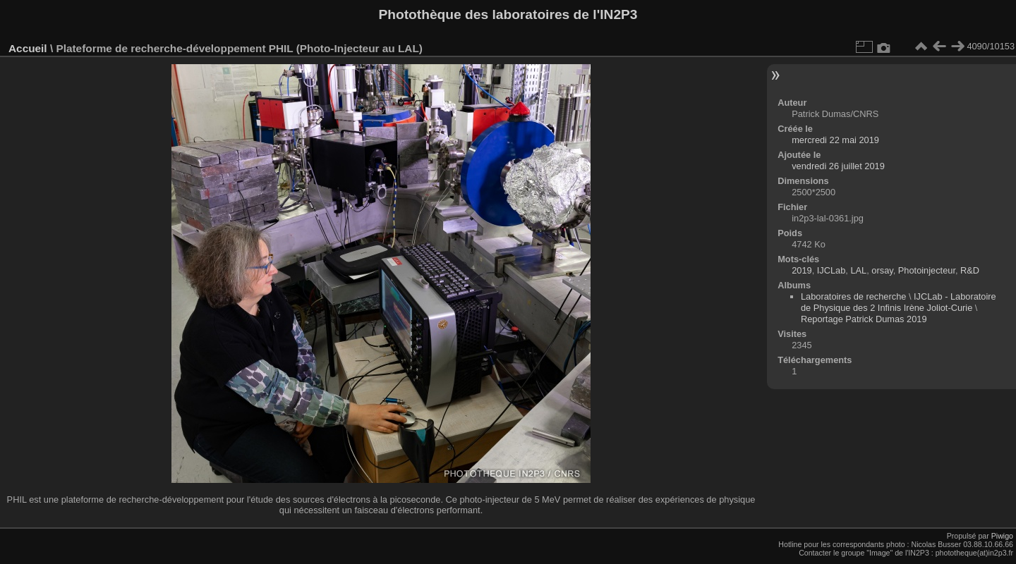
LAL (858, 270)
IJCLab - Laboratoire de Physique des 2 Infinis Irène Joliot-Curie (898, 302)
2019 (801, 270)
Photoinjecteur (926, 270)
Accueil (27, 48)
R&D (969, 270)
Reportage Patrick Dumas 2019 (864, 319)
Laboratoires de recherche (853, 296)
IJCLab (831, 270)
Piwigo (1002, 536)
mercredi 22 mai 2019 (835, 140)
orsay (882, 270)
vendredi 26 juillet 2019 (838, 166)
